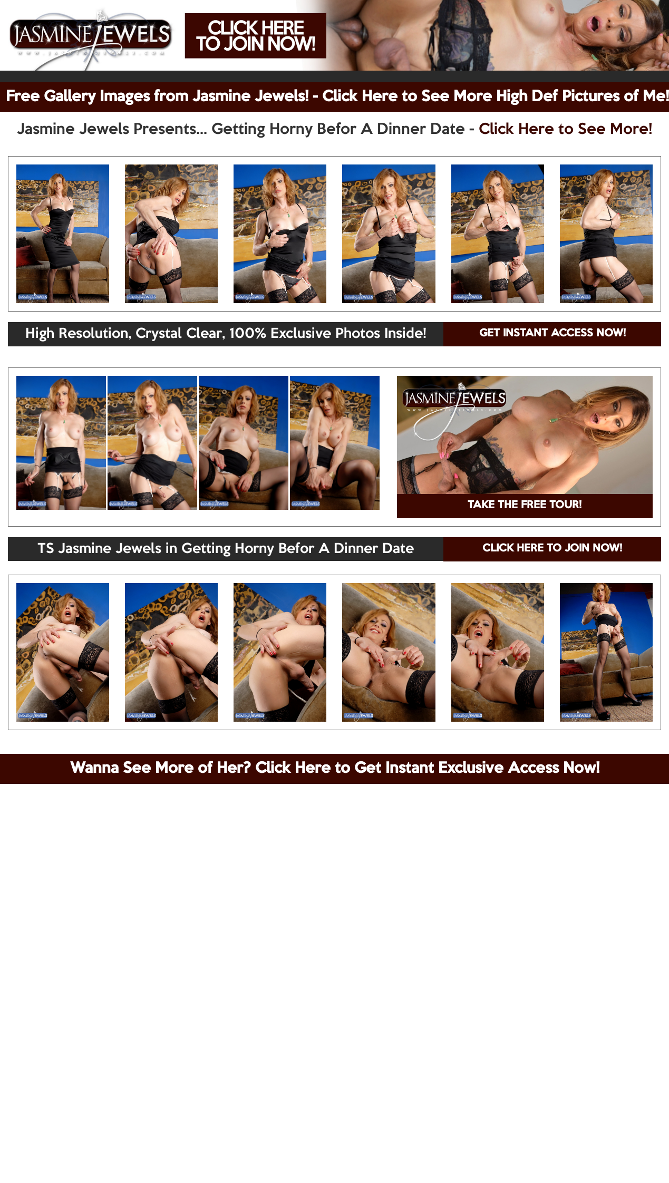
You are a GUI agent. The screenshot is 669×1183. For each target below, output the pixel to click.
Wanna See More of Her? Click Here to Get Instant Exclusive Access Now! (334, 768)
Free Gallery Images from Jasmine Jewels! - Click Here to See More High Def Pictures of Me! (337, 97)
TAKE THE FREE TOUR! (524, 505)
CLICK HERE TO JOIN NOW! (552, 549)
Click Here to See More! (565, 130)
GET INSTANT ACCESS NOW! (552, 333)
